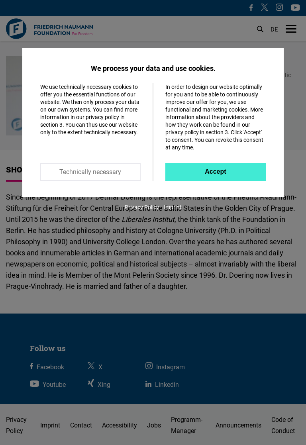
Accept (215, 171)
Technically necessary (90, 171)
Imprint (173, 207)
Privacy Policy (142, 207)
